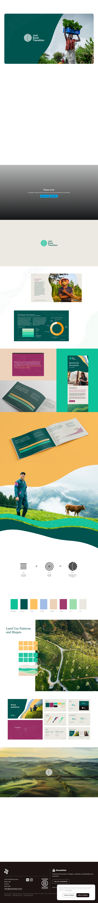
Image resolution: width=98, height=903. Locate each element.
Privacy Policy (68, 890)
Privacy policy (7, 895)
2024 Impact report (17, 895)
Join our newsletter (61, 881)
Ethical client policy (28, 895)
